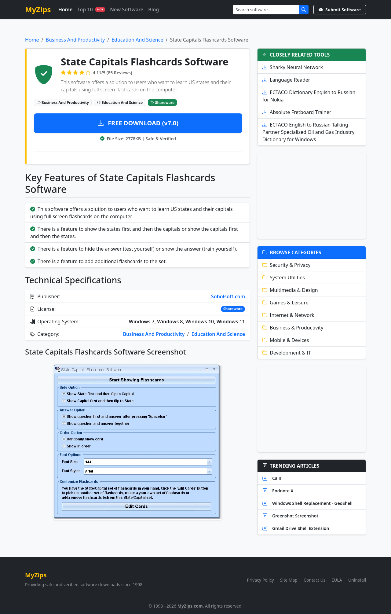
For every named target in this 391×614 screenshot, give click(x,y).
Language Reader (286, 79)
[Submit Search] (304, 9)
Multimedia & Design (290, 290)
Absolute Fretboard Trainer (296, 112)
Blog (153, 9)
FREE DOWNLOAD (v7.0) (138, 123)
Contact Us (314, 580)
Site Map (289, 580)
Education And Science (137, 39)
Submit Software (340, 10)
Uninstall (357, 580)
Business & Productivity (292, 327)
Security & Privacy (286, 265)
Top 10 (91, 9)
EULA (337, 580)
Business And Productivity (75, 39)
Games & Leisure (285, 302)
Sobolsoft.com (228, 296)
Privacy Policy (260, 580)
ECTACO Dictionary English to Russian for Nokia (308, 96)
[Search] (266, 9)
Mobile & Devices (285, 340)
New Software (126, 9)
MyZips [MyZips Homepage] (38, 9)
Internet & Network (288, 315)
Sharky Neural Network (292, 67)
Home (65, 9)
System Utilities (283, 277)
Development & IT (286, 352)
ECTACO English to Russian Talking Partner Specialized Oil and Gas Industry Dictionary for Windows (308, 132)
